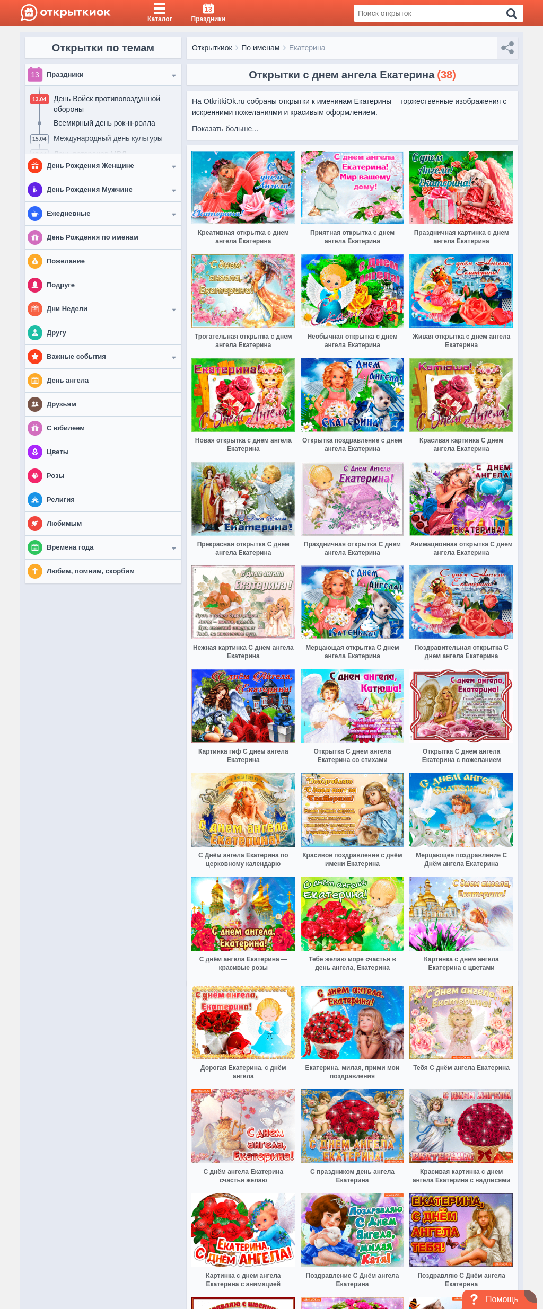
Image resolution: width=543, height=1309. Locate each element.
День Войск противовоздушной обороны (107, 103)
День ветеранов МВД (90, 153)
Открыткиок (212, 47)
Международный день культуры (108, 138)
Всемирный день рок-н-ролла (104, 123)
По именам (260, 47)
